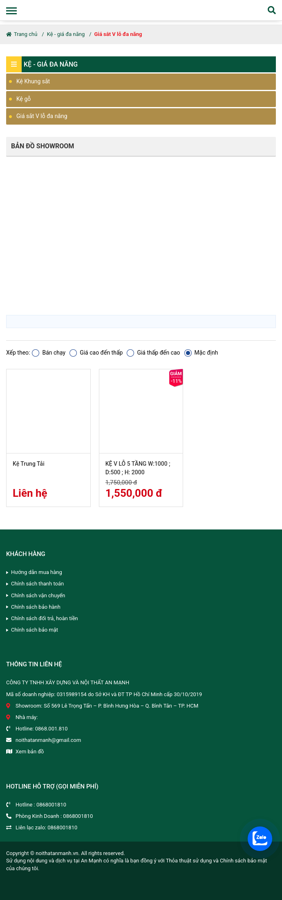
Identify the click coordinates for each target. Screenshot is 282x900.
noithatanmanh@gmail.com (48, 740)
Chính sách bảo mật (34, 630)
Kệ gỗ (23, 99)
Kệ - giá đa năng (66, 34)
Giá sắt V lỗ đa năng (118, 34)
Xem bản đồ (30, 751)
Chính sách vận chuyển (38, 595)
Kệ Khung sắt (33, 81)
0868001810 (51, 805)
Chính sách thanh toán (37, 584)
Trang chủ (21, 34)
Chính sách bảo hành (35, 607)
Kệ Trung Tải (29, 463)
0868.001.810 (51, 729)
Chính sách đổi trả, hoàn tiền (44, 618)
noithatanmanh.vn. (58, 853)
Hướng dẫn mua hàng (36, 572)
